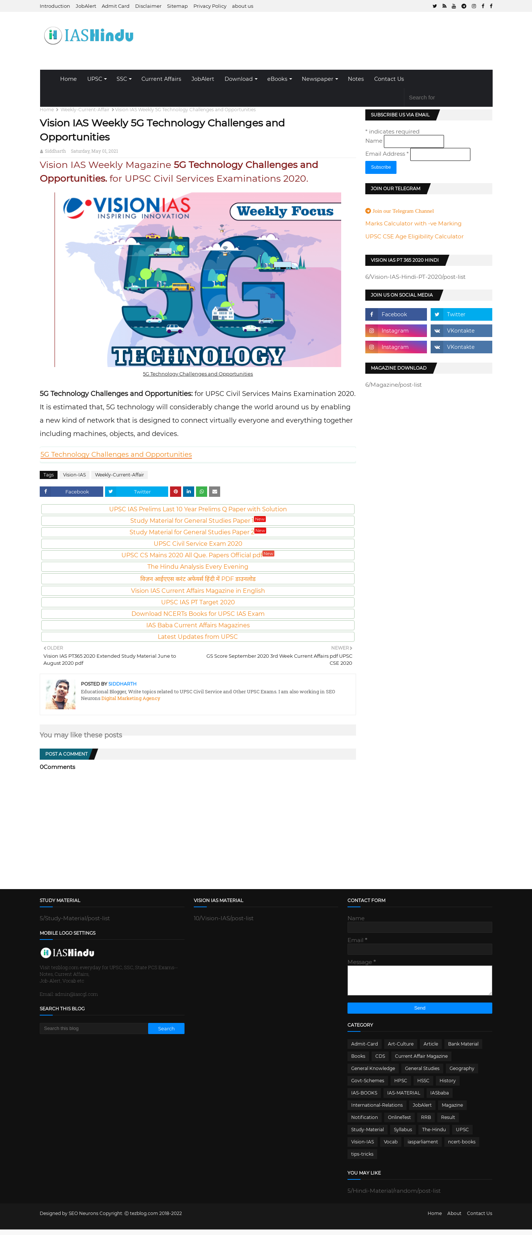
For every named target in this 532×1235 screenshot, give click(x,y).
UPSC (94, 79)
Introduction (55, 6)
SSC (122, 79)
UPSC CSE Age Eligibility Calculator (414, 236)
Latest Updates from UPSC (198, 636)
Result (448, 1123)
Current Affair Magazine (421, 1061)
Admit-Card (364, 1049)
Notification (364, 1123)
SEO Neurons (83, 1219)
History (448, 1086)
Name (374, 140)
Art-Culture (401, 1049)
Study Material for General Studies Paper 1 (198, 520)
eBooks (277, 79)
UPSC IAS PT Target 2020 (198, 602)
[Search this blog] (94, 1028)
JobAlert (86, 6)
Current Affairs (161, 79)
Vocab (391, 1147)
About (454, 1219)
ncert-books (462, 1147)
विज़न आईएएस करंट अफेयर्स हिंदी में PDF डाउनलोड (198, 578)
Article (431, 1049)
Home (68, 79)
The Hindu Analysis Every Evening (197, 566)
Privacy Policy (209, 6)
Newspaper (317, 79)
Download (239, 79)
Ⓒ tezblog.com (141, 1219)
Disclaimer (148, 6)
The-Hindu (434, 1135)
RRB (426, 1123)
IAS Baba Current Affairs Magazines (198, 625)
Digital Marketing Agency (130, 698)
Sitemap (177, 6)
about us (242, 6)
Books (358, 1061)
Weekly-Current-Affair (85, 109)
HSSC (423, 1086)
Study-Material (367, 1135)
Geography (462, 1074)
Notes (356, 79)
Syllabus (403, 1135)
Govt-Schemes (367, 1086)
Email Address (387, 153)
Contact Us (389, 79)
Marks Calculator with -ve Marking (413, 223)
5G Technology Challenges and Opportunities (116, 454)
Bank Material (463, 1049)
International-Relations (377, 1110)
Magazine (452, 1110)
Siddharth (55, 151)
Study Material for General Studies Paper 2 (198, 532)
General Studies (422, 1074)
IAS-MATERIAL (403, 1098)
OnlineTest (399, 1123)
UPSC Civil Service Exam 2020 (198, 543)
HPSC (400, 1086)
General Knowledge (373, 1074)
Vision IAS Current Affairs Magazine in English (198, 590)
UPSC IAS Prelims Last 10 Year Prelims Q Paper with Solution (198, 509)
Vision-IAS (74, 475)
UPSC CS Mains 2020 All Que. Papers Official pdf (197, 555)
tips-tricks (362, 1159)
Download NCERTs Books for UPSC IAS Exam (198, 613)
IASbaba (439, 1098)
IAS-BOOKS (364, 1098)
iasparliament (423, 1147)
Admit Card (116, 6)
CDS (380, 1061)
